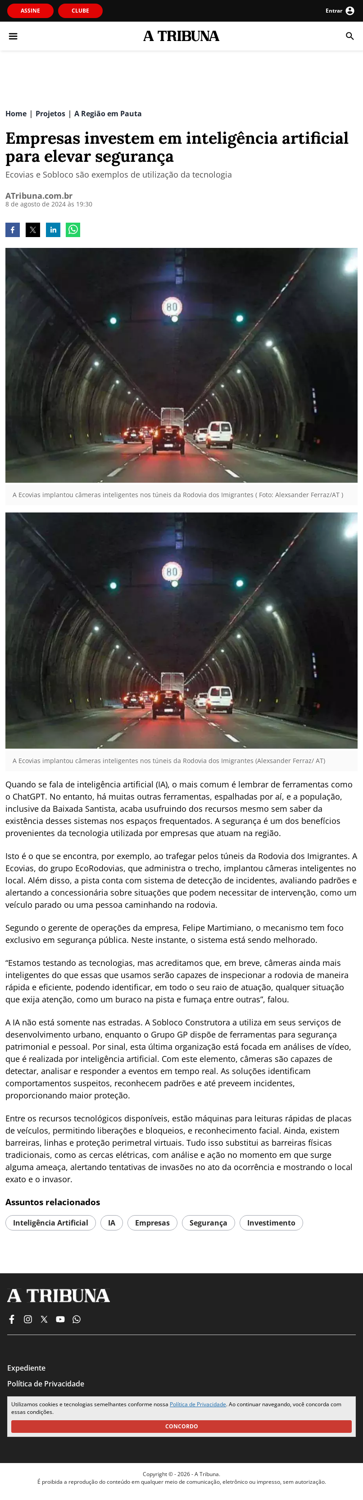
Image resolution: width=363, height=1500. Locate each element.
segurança (208, 1223)
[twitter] (33, 231)
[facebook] (12, 231)
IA (111, 1223)
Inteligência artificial (50, 1223)
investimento (271, 1223)
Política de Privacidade (198, 1404)
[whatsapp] (73, 231)
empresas (152, 1223)
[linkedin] (53, 231)
